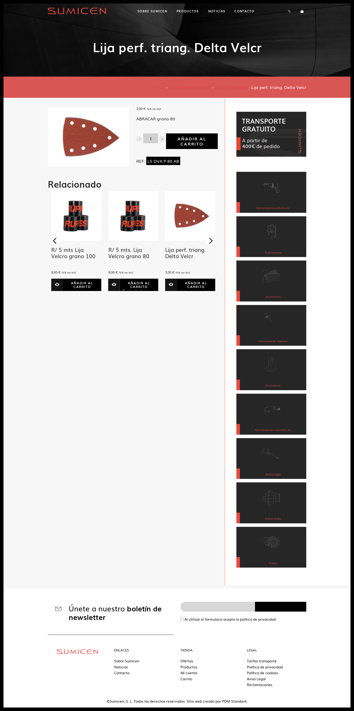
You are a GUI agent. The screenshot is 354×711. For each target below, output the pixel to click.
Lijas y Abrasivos (231, 87)
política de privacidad (258, 619)
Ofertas (186, 660)
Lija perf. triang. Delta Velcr (185, 253)
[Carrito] (302, 11)
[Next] (210, 241)
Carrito (186, 678)
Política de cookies (262, 672)
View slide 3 (136, 290)
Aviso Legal (256, 678)
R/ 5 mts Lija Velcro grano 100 (73, 253)
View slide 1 (124, 290)
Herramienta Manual (190, 87)
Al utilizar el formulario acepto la (228, 619)
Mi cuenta (188, 672)
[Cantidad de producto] (150, 138)
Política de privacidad (265, 666)
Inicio (159, 87)
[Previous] (55, 241)
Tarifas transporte (262, 660)
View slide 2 (130, 290)
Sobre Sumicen (126, 660)
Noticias (121, 666)
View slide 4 (142, 290)
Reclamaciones (259, 684)
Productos (188, 666)
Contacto (121, 672)
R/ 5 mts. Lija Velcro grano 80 (128, 253)
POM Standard (234, 701)
